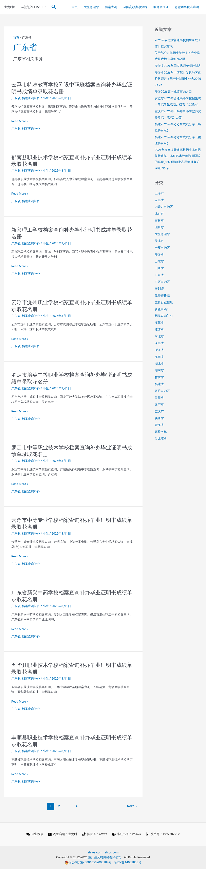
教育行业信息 (164, 302)
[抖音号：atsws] (94, 834)
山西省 (159, 268)
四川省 (159, 227)
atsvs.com (111, 852)
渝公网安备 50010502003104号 (88, 862)
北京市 (159, 213)
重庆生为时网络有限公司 (104, 857)
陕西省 (159, 418)
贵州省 (159, 397)
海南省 (159, 357)
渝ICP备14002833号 (127, 862)
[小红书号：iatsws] (126, 834)
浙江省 (159, 350)
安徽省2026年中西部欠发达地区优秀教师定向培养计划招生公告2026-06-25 (178, 79)
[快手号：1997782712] (163, 834)
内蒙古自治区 (164, 207)
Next (132, 806)
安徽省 (159, 254)
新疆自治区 (162, 309)
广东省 (15, 98)
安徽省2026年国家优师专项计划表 (178, 66)
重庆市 (159, 411)
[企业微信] (34, 834)
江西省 (159, 329)
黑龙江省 (161, 438)
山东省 (159, 261)
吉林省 (159, 220)
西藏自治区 (162, 391)
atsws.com (95, 852)
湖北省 (159, 364)
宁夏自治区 (162, 248)
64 (75, 806)
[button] (53, 7)
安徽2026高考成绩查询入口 (173, 92)
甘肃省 (159, 377)
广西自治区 (162, 282)
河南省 (159, 343)
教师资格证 (161, 7)
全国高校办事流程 (135, 7)
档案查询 (111, 7)
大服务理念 (91, 7)
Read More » (19, 121)
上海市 (159, 193)
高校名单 (161, 432)
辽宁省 (159, 404)
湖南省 (159, 370)
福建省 (159, 384)
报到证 (159, 288)
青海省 (159, 425)
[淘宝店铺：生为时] (62, 834)
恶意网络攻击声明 (187, 7)
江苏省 (159, 323)
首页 (75, 7)
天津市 (159, 241)
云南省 (159, 200)
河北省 (159, 336)
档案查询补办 (31, 98)
